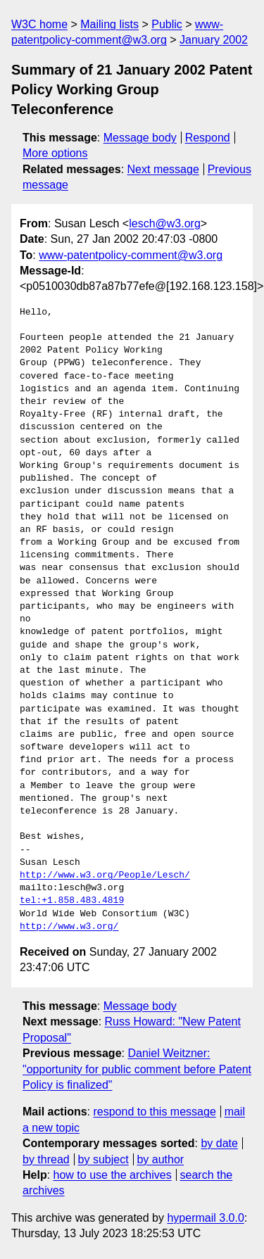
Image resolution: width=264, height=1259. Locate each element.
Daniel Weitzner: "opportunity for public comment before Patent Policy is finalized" (137, 1069)
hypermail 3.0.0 (205, 1218)
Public (166, 24)
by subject (103, 1159)
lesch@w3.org (165, 223)
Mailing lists (109, 24)
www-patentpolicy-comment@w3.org (130, 255)
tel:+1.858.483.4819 (72, 900)
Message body (140, 138)
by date (219, 1143)
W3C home (39, 24)
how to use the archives (113, 1175)
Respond (207, 138)
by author (160, 1159)
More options (55, 153)
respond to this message (154, 1112)
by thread (46, 1159)
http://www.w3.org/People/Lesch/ (105, 875)
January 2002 (214, 40)
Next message (163, 169)
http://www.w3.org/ (69, 926)
